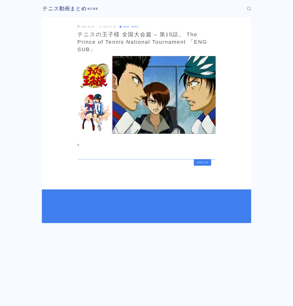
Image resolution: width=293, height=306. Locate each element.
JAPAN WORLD (131, 26)
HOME (46, 289)
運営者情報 (48, 300)
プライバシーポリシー (73, 300)
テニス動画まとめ (66, 9)
